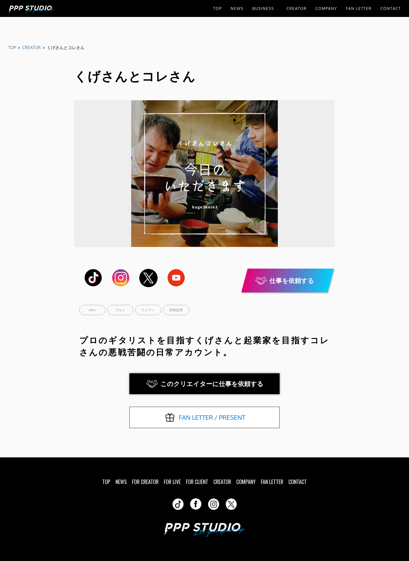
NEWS (237, 8)
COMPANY (326, 8)
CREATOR (297, 8)
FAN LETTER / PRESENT (212, 417)
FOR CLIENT (197, 482)
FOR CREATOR (145, 482)
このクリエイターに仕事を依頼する (211, 384)
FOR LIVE (172, 482)
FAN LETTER (359, 8)
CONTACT (390, 8)
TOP (217, 8)
